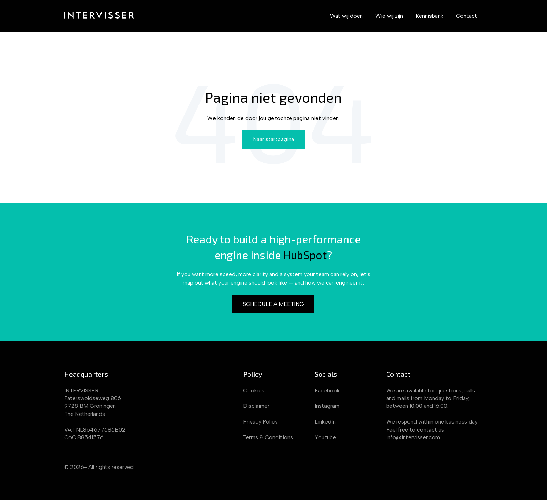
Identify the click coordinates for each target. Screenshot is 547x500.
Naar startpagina (273, 139)
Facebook (327, 390)
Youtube (325, 437)
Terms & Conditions (268, 437)
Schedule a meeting (273, 304)
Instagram (327, 406)
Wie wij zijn (389, 16)
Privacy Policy (260, 421)
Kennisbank (429, 16)
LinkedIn (325, 421)
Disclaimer (256, 406)
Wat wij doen (346, 16)
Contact (466, 16)
